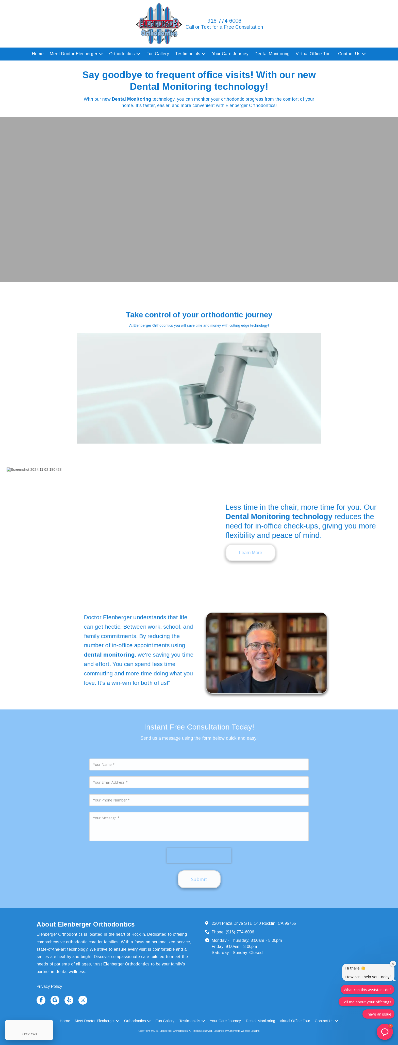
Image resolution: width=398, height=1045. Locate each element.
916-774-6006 (224, 21)
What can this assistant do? (367, 989)
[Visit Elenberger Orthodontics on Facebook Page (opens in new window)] (41, 1000)
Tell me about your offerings (366, 1001)
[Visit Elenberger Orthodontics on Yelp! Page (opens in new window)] (68, 1000)
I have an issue (378, 1014)
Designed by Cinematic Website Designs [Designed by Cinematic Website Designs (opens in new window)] (236, 1030)
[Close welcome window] (393, 964)
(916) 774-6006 (240, 932)
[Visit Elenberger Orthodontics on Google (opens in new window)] (55, 1000)
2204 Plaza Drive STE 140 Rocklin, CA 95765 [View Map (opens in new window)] (254, 923)
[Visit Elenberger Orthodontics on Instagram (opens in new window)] (82, 1000)
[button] (385, 1032)
